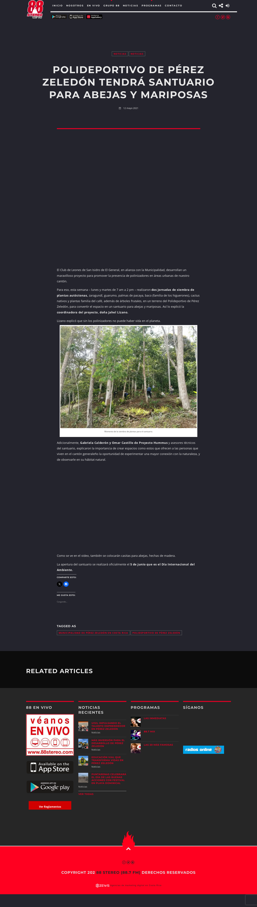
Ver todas (86, 794)
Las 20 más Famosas (158, 744)
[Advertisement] (128, 31)
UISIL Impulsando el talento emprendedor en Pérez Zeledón (108, 726)
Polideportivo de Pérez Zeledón (156, 632)
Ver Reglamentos (50, 806)
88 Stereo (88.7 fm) (118, 872)
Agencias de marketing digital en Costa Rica (136, 885)
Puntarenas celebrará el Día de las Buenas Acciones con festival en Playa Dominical (108, 779)
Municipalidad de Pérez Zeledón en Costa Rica (93, 632)
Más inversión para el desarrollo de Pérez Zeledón (108, 743)
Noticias (120, 53)
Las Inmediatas (155, 718)
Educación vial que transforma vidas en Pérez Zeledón (107, 760)
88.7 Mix (149, 731)
